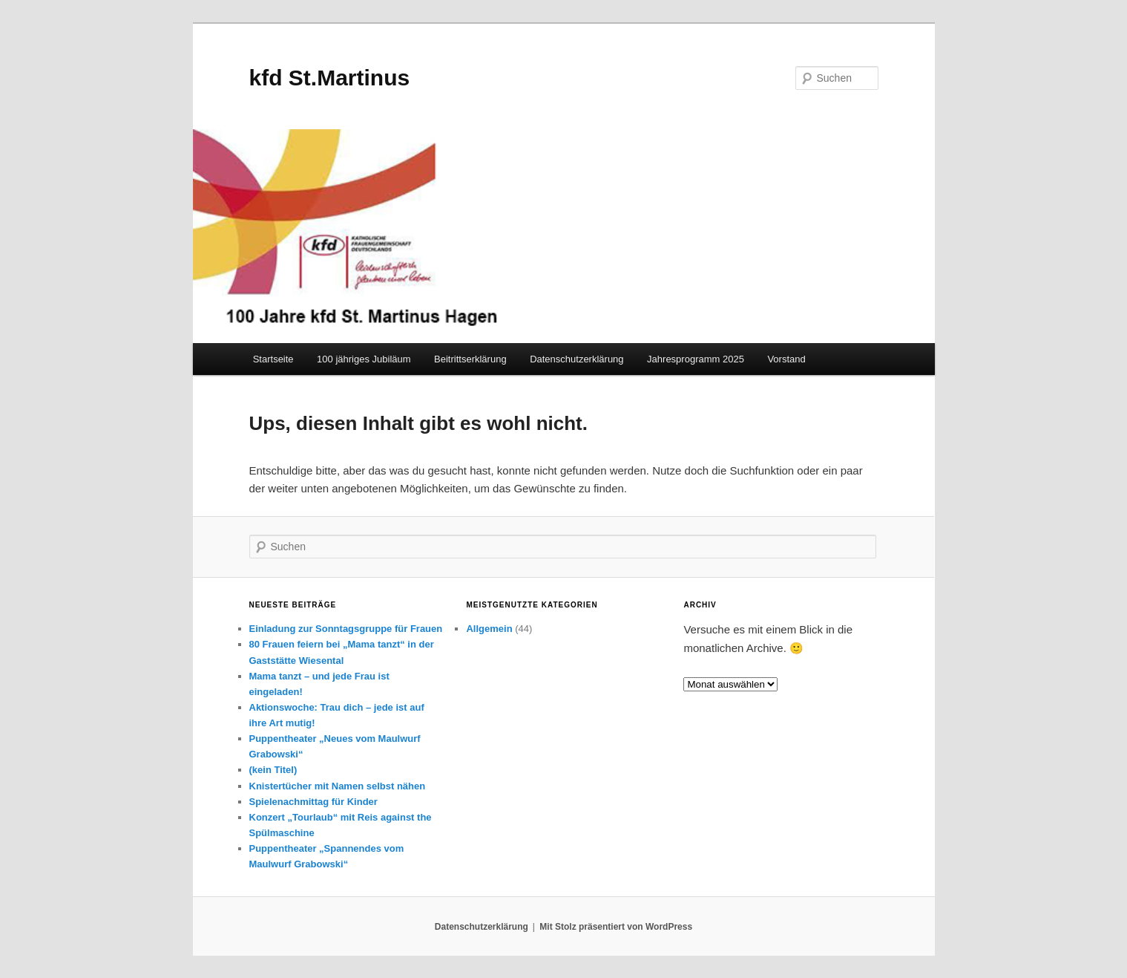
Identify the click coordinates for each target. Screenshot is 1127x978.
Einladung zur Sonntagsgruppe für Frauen (346, 628)
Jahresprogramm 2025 (695, 359)
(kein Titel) (273, 769)
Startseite (273, 359)
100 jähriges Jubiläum (363, 359)
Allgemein (489, 628)
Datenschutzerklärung (576, 359)
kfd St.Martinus (329, 77)
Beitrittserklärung (470, 359)
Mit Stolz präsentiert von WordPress (615, 927)
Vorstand (786, 359)
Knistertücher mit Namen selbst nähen (337, 786)
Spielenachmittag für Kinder (313, 801)
